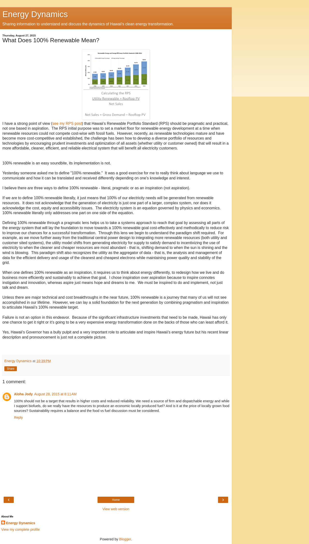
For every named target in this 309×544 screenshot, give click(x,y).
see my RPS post (67, 123)
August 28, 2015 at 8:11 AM (55, 394)
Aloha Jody (23, 394)
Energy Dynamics (35, 14)
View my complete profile (20, 529)
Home (116, 500)
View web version (115, 509)
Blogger (125, 539)
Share (10, 368)
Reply (18, 417)
